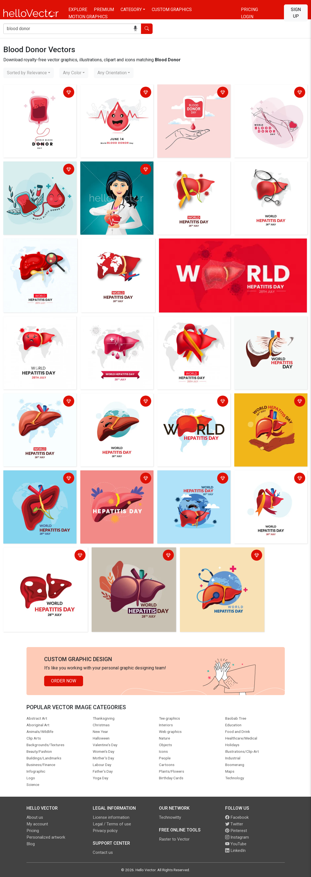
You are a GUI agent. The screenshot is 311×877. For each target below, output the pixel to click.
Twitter (234, 824)
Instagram (237, 837)
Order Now (63, 680)
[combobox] (28, 73)
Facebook (237, 817)
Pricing (249, 9)
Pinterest (236, 830)
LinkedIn (235, 850)
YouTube (235, 843)
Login (247, 16)
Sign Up (296, 13)
